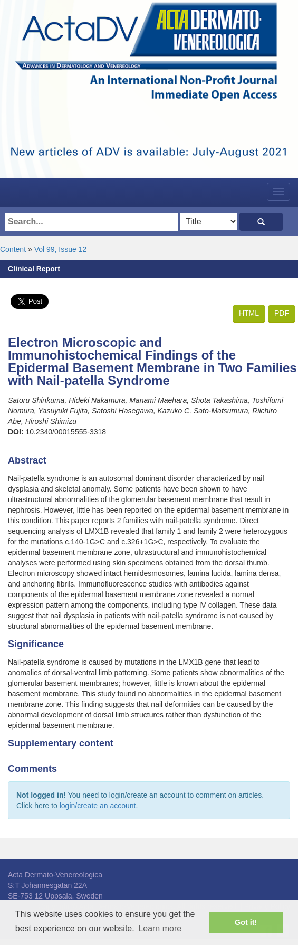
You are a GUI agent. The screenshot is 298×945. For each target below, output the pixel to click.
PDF (281, 313)
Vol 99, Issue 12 (60, 249)
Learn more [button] (159, 928)
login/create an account (98, 805)
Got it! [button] (246, 922)
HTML (249, 313)
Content (13, 249)
